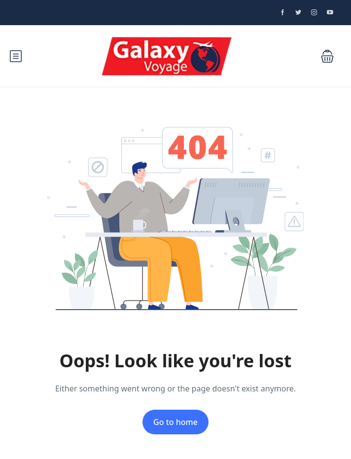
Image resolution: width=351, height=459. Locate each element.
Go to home (175, 422)
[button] (327, 56)
